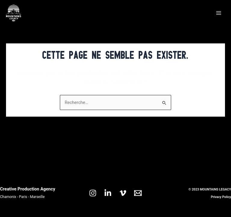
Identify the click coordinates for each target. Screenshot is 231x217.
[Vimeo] (123, 193)
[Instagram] (93, 193)
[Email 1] (138, 193)
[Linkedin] (108, 193)
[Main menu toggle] (218, 13)
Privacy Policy (221, 197)
